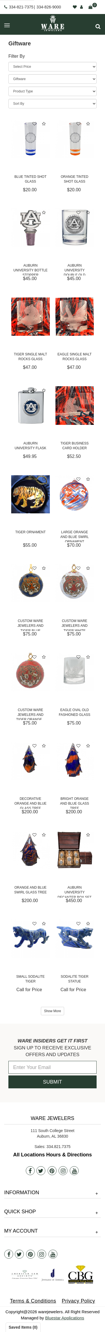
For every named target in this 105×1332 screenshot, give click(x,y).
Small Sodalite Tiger (30, 979)
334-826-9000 (49, 7)
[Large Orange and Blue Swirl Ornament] (74, 494)
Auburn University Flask (30, 445)
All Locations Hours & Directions (52, 1155)
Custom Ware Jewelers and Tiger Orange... (30, 714)
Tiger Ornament (30, 532)
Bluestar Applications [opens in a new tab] (64, 1317)
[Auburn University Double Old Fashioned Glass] (74, 227)
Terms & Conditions (33, 1301)
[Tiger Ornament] (30, 494)
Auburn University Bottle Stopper (30, 270)
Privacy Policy (78, 1301)
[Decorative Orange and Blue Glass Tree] (30, 761)
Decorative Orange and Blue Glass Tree (30, 803)
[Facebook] (30, 1170)
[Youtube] (74, 1170)
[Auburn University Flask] (30, 405)
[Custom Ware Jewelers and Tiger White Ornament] (74, 583)
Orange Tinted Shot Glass (74, 179)
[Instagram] (63, 1170)
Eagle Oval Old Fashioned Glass (74, 712)
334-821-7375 (21, 7)
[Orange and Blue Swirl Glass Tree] (30, 850)
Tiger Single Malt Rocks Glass (30, 356)
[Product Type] (52, 91)
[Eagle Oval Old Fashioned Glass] (74, 672)
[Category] (52, 79)
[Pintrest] (52, 1170)
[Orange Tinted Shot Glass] (74, 139)
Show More (52, 1011)
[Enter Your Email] (52, 1067)
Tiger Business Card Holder (74, 445)
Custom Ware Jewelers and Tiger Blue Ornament (30, 625)
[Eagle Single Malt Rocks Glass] (74, 316)
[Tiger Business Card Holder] (74, 405)
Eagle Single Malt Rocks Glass (74, 356)
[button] (98, 26)
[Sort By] (52, 103)
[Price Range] (52, 66)
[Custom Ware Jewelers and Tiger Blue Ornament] (30, 583)
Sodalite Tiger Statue (74, 979)
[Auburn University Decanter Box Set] (74, 850)
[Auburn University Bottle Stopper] (30, 227)
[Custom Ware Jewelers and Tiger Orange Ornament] (30, 672)
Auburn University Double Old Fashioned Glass (74, 270)
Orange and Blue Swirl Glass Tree (30, 890)
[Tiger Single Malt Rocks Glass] (30, 316)
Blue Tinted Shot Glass (30, 179)
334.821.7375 (58, 1146)
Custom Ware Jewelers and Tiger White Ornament (75, 625)
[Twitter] (40, 1170)
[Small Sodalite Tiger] (30, 939)
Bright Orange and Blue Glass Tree (74, 803)
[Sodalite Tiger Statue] (74, 939)
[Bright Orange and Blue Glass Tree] (74, 761)
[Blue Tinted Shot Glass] (30, 139)
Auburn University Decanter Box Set (75, 892)
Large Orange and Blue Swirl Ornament (74, 536)
